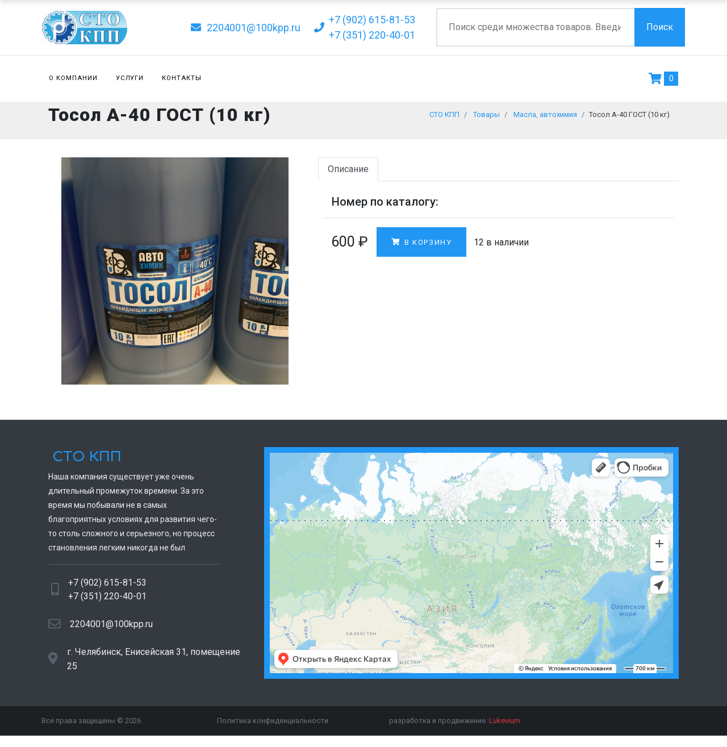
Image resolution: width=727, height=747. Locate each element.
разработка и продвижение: (454, 726)
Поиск (659, 27)
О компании (73, 78)
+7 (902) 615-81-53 (107, 588)
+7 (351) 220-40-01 (107, 601)
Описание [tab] (348, 174)
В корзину (421, 247)
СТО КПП (85, 462)
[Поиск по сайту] (535, 27)
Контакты (182, 78)
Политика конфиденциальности (272, 726)
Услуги (130, 78)
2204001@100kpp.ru (111, 629)
